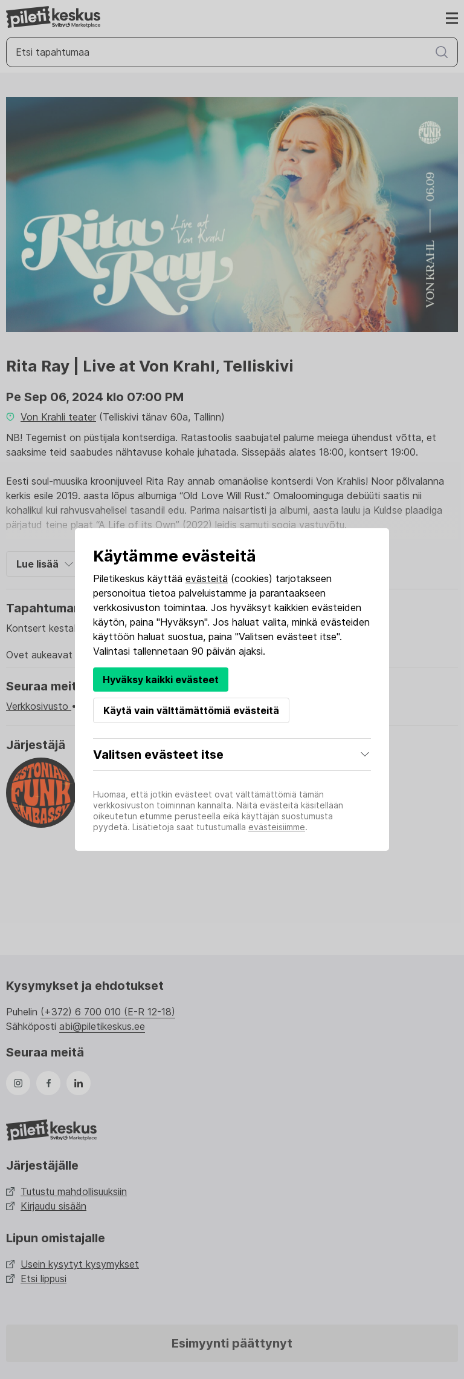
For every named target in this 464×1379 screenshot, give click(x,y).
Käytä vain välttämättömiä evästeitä (191, 710)
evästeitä (206, 578)
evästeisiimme (276, 827)
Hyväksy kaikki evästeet (161, 679)
